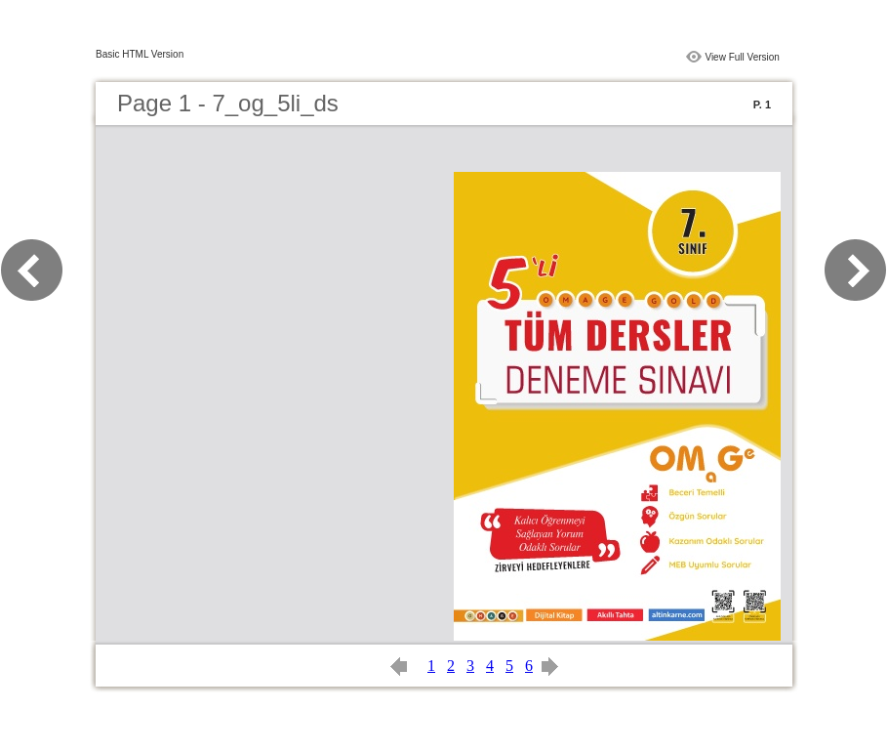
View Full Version (742, 57)
